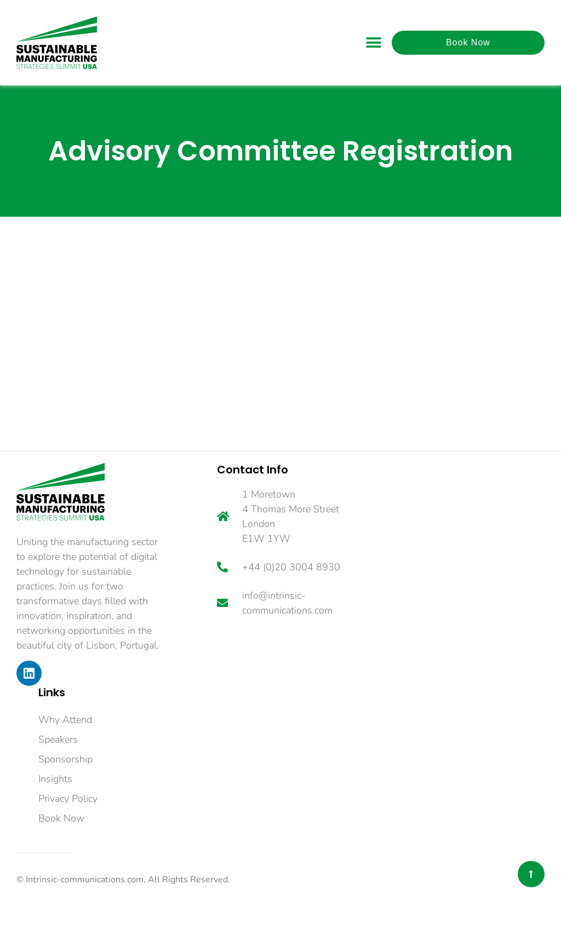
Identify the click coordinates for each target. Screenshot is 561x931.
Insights (55, 778)
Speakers (58, 739)
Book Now (61, 818)
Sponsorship (65, 759)
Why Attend (65, 719)
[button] (374, 42)
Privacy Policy (68, 798)
